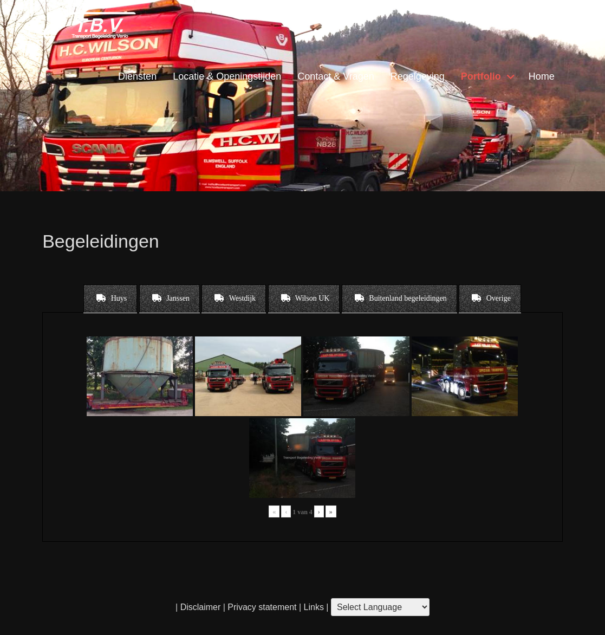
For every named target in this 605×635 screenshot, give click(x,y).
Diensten (137, 76)
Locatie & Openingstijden (227, 76)
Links (312, 607)
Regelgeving (418, 76)
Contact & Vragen (335, 76)
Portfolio (481, 76)
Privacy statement (261, 607)
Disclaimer (200, 607)
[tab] (110, 298)
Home (542, 76)
